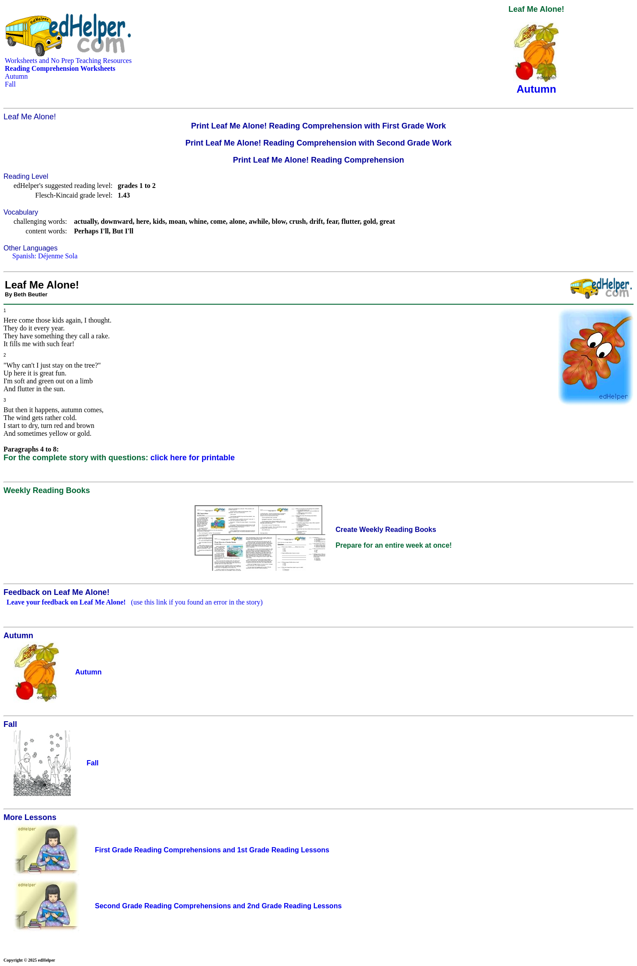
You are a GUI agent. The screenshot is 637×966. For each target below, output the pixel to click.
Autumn (16, 76)
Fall (10, 84)
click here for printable (192, 457)
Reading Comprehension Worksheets (60, 68)
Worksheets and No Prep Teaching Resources (68, 60)
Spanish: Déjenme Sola (44, 256)
